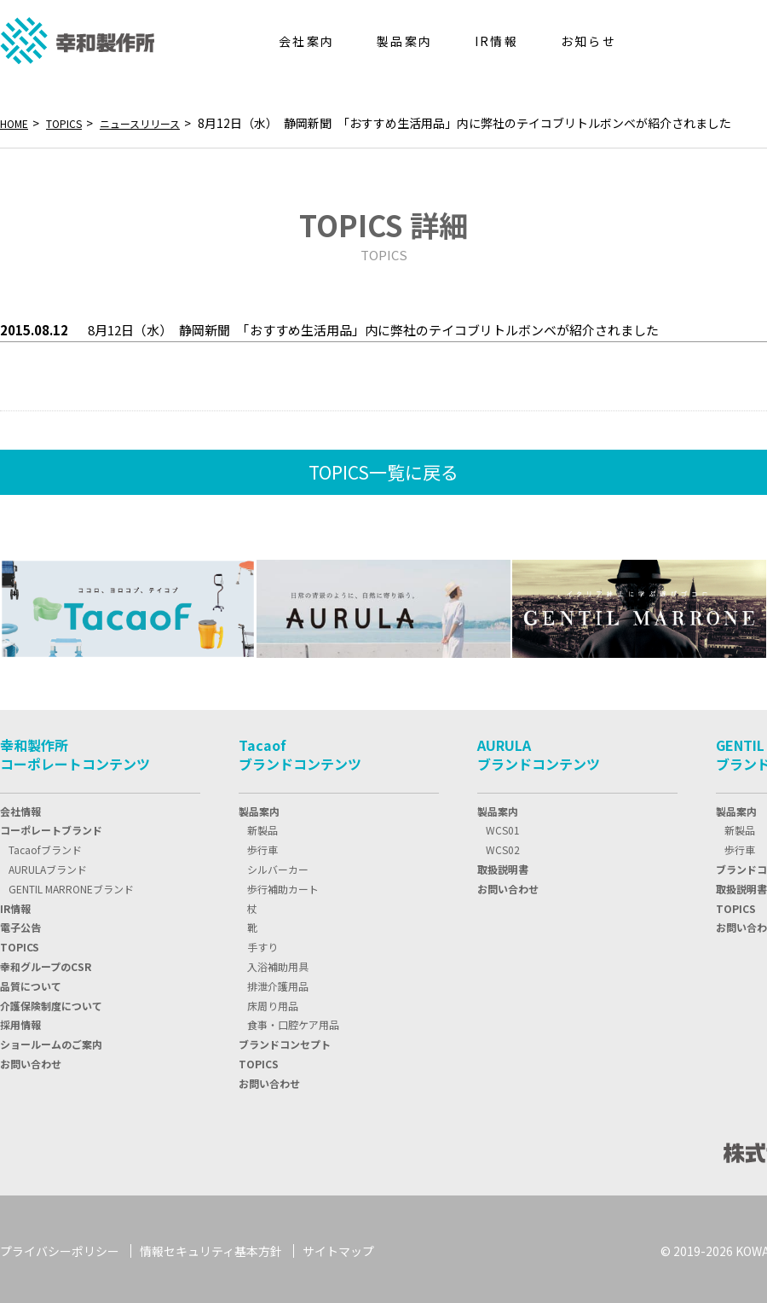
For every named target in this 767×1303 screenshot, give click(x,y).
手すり (262, 943)
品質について (30, 982)
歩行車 (262, 846)
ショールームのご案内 (51, 1040)
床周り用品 (272, 1002)
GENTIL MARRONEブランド (71, 885)
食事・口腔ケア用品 (293, 1021)
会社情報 (20, 807)
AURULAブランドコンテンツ (538, 751)
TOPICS (73, 122)
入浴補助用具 (278, 963)
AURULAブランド (48, 865)
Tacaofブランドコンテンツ (300, 751)
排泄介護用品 (278, 982)
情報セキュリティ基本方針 (211, 1247)
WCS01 (503, 826)
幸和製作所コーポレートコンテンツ (75, 751)
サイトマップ (338, 1247)
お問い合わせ (30, 1060)
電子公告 (20, 923)
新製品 (262, 826)
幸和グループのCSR (45, 963)
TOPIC (19, 943)
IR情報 (15, 905)
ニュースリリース (159, 122)
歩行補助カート (283, 885)
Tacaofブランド (45, 846)
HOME (17, 122)
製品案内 (259, 807)
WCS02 (503, 846)
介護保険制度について (51, 1002)
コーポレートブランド (51, 826)
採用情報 (20, 1021)
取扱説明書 (502, 865)
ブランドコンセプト (285, 1040)
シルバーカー (278, 865)
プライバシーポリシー (59, 1247)
